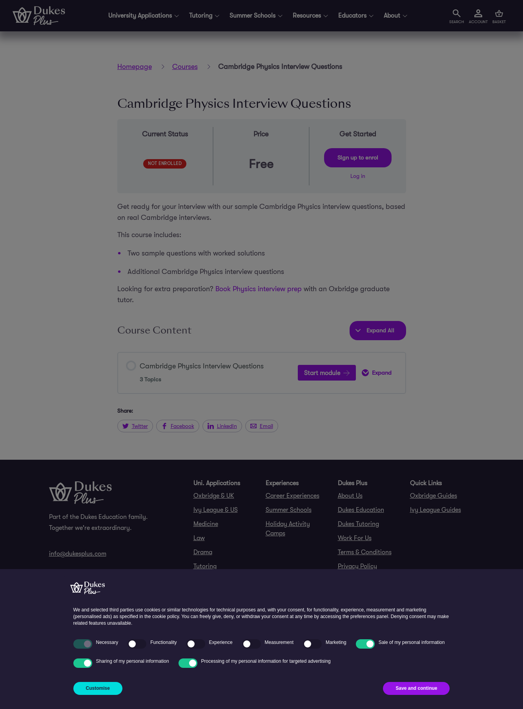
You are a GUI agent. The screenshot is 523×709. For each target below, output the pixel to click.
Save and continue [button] (416, 688)
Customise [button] (98, 688)
